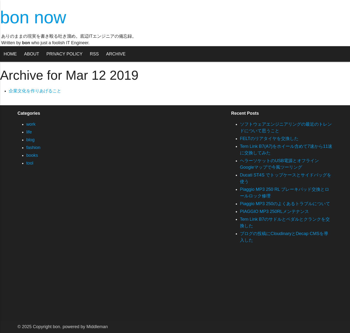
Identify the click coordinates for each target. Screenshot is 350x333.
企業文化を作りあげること (35, 90)
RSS (94, 54)
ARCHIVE (115, 54)
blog (30, 139)
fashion (33, 147)
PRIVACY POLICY (64, 54)
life (29, 132)
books (32, 155)
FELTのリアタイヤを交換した (269, 138)
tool (29, 163)
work (30, 124)
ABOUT (31, 54)
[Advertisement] (146, 287)
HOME (10, 54)
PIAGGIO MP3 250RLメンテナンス (274, 211)
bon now (33, 17)
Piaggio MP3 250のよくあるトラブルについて (285, 203)
